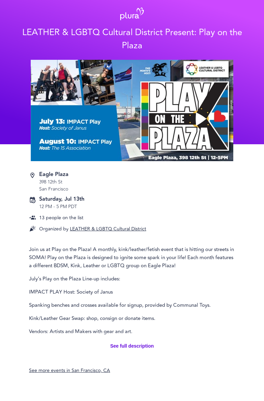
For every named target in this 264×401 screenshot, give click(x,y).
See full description (132, 346)
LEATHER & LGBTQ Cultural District (108, 228)
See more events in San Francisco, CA (69, 370)
